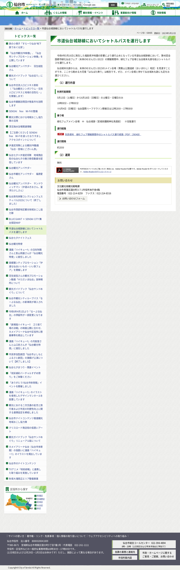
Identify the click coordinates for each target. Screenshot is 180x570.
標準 (140, 3)
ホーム (17, 28)
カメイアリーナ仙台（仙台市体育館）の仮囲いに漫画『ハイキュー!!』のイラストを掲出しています (26, 452)
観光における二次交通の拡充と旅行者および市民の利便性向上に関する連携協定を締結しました (26, 408)
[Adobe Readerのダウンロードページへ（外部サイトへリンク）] (67, 169)
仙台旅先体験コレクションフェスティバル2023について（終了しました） (26, 200)
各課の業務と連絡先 (125, 551)
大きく (135, 8)
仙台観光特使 (15, 243)
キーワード (100, 12)
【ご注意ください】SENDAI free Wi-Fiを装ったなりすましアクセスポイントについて (25, 136)
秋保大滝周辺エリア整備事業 (23, 478)
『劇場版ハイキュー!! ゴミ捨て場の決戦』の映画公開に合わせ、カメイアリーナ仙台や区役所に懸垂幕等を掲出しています (26, 330)
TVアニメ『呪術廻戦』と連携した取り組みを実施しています (25, 470)
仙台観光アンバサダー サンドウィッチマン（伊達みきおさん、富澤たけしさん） (26, 187)
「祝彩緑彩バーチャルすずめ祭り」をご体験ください (24, 374)
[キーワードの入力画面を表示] (95, 12)
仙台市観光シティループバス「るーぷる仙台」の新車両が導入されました (26, 301)
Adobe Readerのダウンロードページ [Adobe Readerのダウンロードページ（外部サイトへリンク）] (97, 171)
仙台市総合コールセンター (136, 542)
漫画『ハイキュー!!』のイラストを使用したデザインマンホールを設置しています (26, 395)
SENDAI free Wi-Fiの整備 (23, 111)
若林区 (40, 502)
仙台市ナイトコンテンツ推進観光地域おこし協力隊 (26, 419)
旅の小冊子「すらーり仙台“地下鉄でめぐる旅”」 (25, 45)
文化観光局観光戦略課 (68, 186)
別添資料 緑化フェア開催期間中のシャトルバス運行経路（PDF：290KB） (103, 134)
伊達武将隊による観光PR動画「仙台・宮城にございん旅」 (24, 147)
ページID (113, 12)
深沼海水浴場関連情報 (20, 126)
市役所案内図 (125, 557)
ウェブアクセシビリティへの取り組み (107, 536)
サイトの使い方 (16, 536)
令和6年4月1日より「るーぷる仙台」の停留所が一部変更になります (26, 314)
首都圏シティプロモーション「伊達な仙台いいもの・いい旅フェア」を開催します (26, 266)
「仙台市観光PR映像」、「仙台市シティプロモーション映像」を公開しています (26, 56)
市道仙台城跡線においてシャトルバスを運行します (26, 230)
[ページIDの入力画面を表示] (108, 12)
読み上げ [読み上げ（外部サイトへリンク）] (116, 3)
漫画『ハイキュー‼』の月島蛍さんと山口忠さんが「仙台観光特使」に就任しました (25, 344)
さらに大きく (147, 8)
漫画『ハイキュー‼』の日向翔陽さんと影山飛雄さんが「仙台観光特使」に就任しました (26, 253)
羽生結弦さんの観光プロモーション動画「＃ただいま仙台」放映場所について (26, 279)
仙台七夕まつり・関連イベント (24, 367)
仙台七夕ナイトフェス (20, 237)
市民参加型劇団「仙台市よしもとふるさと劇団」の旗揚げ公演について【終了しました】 (26, 357)
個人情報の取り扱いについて (71, 536)
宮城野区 (41, 499)
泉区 (39, 508)
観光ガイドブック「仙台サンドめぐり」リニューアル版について (26, 438)
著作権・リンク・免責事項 (40, 536)
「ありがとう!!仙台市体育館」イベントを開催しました (25, 384)
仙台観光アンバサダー (20, 168)
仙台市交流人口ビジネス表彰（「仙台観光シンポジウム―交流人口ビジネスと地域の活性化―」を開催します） (26, 90)
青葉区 (40, 495)
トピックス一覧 (31, 28)
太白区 (40, 505)
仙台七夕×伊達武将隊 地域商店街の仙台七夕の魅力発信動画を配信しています (26, 158)
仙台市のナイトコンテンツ (22, 463)
